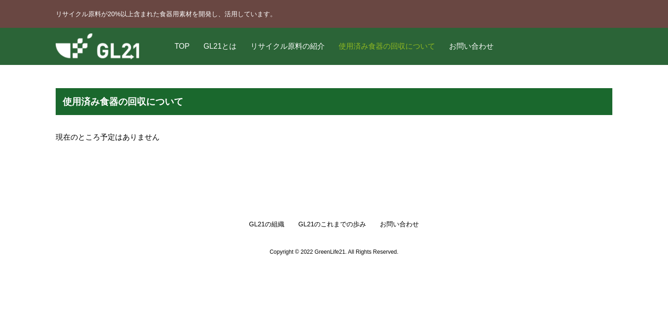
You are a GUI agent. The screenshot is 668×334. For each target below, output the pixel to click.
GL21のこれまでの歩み (332, 224)
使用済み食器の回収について (387, 46)
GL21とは (220, 46)
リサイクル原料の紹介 (287, 46)
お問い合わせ (471, 46)
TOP (182, 46)
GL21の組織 (266, 224)
